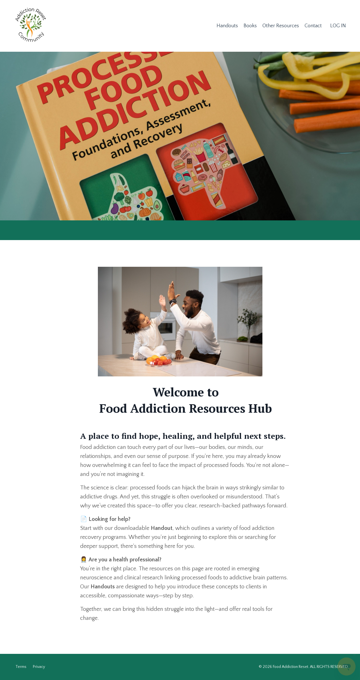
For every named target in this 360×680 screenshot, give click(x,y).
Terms (20, 667)
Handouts (227, 26)
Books (250, 26)
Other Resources (280, 26)
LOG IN (338, 26)
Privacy (39, 667)
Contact (313, 26)
